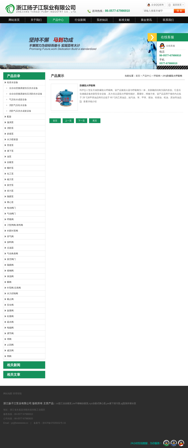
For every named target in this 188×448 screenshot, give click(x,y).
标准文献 (124, 19)
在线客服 (167, 46)
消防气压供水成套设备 (20, 111)
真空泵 (10, 185)
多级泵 (10, 133)
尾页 (95, 120)
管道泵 (10, 145)
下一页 (81, 120)
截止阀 (10, 299)
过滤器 (10, 248)
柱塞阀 (10, 316)
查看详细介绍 (90, 101)
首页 (138, 76)
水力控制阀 (12, 293)
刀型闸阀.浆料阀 (15, 225)
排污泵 (10, 191)
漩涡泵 (10, 122)
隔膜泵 (10, 196)
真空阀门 (11, 259)
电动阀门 (11, 208)
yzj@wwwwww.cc (19, 423)
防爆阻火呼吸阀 (87, 85)
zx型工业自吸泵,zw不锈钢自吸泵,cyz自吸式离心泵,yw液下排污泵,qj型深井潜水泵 (96, 403)
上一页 (68, 120)
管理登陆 (17, 393)
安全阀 (10, 305)
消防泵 (10, 128)
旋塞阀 (10, 310)
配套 (9, 116)
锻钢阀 (10, 270)
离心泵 (10, 202)
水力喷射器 (12, 139)
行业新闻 (80, 19)
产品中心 (58, 19)
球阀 (9, 339)
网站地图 (7, 393)
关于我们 (36, 19)
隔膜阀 (10, 265)
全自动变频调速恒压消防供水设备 (25, 94)
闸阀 (9, 356)
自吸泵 (10, 162)
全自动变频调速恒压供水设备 (23, 88)
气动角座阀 (12, 253)
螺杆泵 (10, 168)
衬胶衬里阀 (12, 230)
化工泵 (10, 173)
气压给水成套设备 (18, 99)
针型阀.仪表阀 (14, 287)
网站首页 (14, 19)
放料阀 (10, 242)
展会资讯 (146, 19)
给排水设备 (12, 82)
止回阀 (10, 344)
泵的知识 (102, 19)
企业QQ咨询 (157, 4)
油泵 (9, 156)
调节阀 (10, 333)
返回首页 (178, 4)
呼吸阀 (10, 219)
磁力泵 (10, 179)
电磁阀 (10, 327)
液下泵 (10, 151)
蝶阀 (9, 282)
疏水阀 (10, 322)
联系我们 (168, 19)
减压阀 (10, 350)
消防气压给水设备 (18, 105)
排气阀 (10, 236)
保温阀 (10, 276)
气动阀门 (11, 213)
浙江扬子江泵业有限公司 (45, 8)
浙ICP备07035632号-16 (54, 423)
